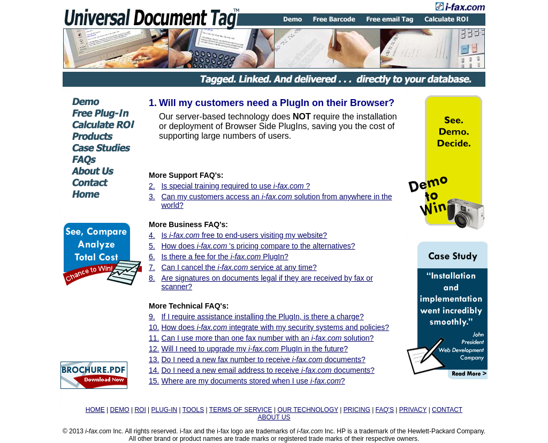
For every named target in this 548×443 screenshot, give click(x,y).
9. (152, 316)
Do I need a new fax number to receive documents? (263, 359)
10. (154, 327)
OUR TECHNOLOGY (307, 410)
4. (152, 235)
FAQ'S (385, 410)
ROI (140, 410)
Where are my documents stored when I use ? (253, 381)
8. (152, 278)
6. (152, 256)
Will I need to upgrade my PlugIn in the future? (254, 348)
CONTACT (447, 410)
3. (152, 196)
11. (154, 338)
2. (152, 186)
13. (154, 359)
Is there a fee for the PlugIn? (224, 256)
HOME (95, 410)
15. (154, 381)
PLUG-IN (164, 410)
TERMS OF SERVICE (240, 410)
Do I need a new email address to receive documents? (267, 370)
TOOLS (193, 410)
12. (154, 348)
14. (154, 370)
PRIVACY (413, 410)
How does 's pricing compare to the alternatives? (258, 246)
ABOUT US (273, 417)
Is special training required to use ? (235, 186)
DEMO (120, 410)
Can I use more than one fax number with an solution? (267, 338)
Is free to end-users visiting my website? (244, 235)
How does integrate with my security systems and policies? (275, 327)
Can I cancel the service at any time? (238, 267)
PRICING (357, 410)
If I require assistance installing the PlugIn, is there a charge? (262, 316)
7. (152, 267)
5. (152, 246)
